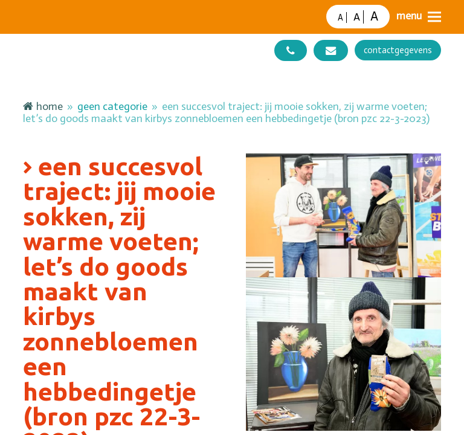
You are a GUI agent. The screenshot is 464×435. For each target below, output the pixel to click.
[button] (418, 16)
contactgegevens (398, 50)
